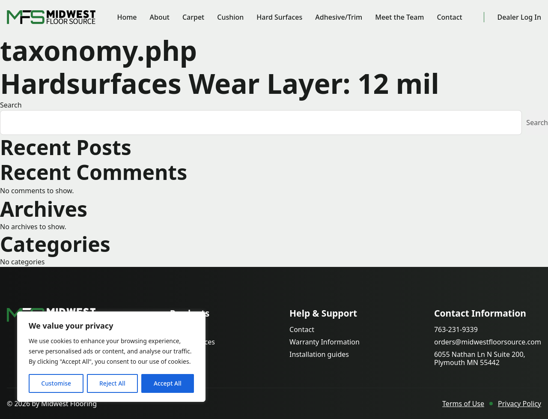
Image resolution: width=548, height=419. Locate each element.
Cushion (230, 17)
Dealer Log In (519, 17)
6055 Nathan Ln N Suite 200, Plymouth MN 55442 (479, 358)
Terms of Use (463, 403)
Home (127, 17)
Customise (56, 383)
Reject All (112, 383)
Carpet (194, 17)
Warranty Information (324, 342)
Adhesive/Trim (339, 17)
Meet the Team (399, 17)
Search (11, 105)
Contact (449, 17)
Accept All (168, 383)
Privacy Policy (519, 403)
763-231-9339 (456, 330)
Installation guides (319, 354)
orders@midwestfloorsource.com (487, 342)
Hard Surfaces (280, 17)
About (160, 17)
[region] (111, 357)
